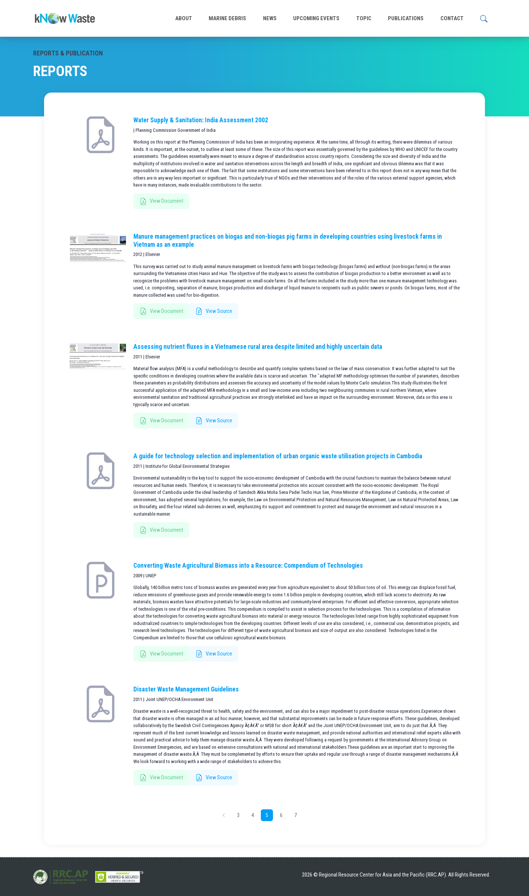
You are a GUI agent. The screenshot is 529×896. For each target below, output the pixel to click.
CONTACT (452, 18)
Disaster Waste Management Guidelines (186, 689)
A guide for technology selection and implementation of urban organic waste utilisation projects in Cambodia (277, 456)
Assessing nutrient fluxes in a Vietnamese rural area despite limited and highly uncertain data (257, 346)
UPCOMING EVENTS (316, 18)
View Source (214, 311)
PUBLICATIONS (406, 18)
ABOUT (183, 18)
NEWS (270, 18)
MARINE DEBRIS (227, 18)
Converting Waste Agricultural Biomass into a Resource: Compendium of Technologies (248, 565)
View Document (162, 201)
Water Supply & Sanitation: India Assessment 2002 (200, 120)
